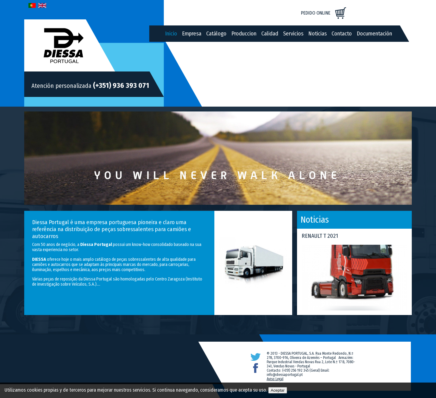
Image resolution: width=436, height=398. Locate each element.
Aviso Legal (275, 379)
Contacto (342, 33)
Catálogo (216, 33)
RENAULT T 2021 (320, 235)
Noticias (317, 33)
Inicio (171, 33)
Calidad (269, 33)
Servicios (293, 33)
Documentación (374, 33)
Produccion (243, 33)
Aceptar (278, 390)
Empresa (191, 33)
